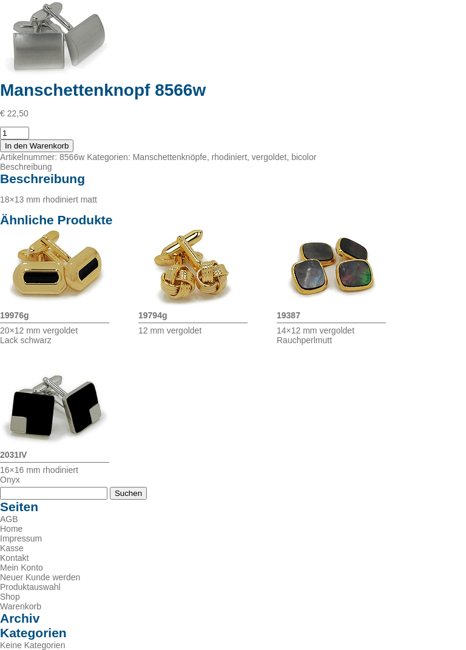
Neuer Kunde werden (40, 577)
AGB (9, 519)
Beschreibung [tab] (26, 167)
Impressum (21, 538)
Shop (10, 596)
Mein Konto (21, 567)
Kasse (12, 548)
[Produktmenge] (14, 133)
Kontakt (14, 558)
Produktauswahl (30, 587)
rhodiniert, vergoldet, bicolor (264, 157)
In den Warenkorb (37, 145)
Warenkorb (20, 606)
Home (11, 529)
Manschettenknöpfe (170, 157)
